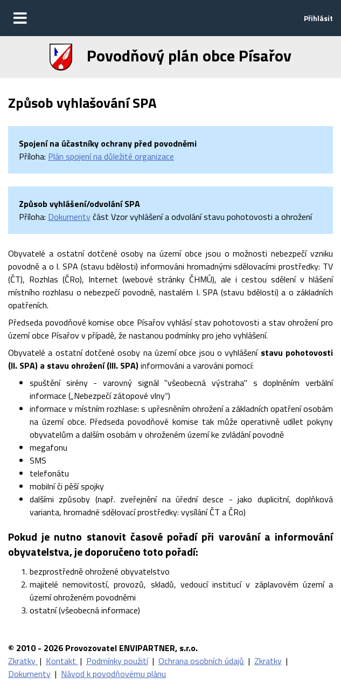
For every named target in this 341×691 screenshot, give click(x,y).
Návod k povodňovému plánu (113, 673)
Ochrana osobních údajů (201, 660)
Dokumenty (69, 216)
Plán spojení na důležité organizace (111, 156)
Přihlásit (318, 18)
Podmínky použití (117, 660)
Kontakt (62, 660)
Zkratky (23, 660)
